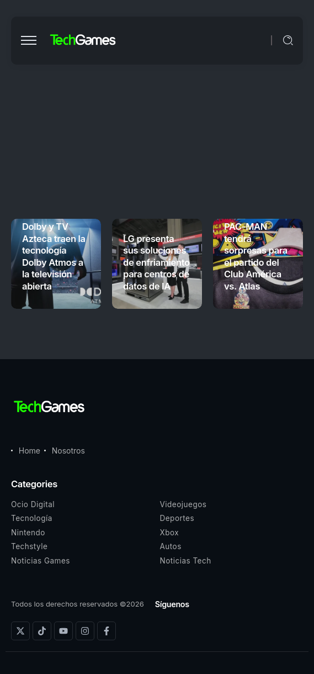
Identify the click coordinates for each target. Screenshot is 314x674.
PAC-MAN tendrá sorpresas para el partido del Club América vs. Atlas (256, 256)
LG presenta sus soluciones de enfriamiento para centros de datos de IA (156, 262)
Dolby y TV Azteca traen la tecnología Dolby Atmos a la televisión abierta (54, 256)
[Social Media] (20, 631)
